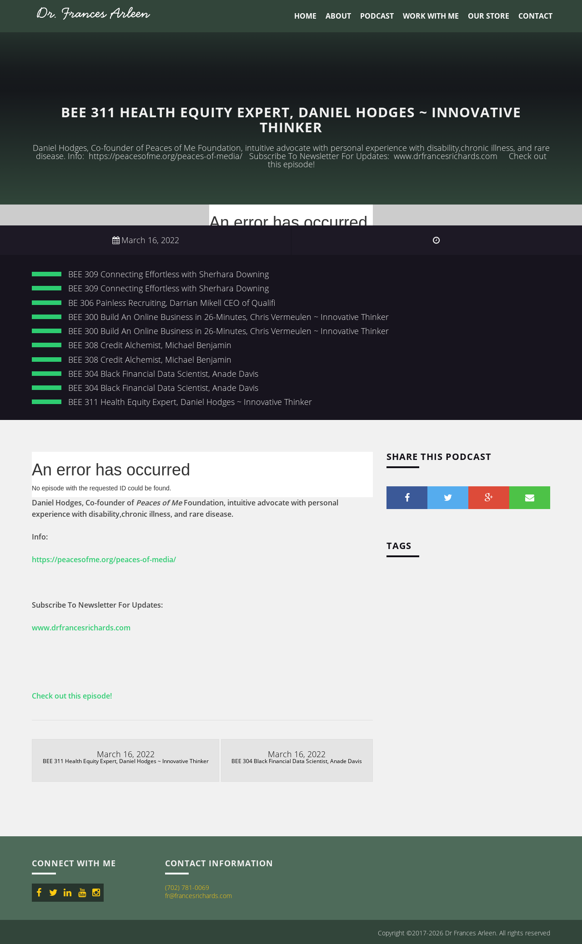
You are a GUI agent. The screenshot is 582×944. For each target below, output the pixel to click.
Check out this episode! (72, 696)
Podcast (377, 16)
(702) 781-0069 (187, 887)
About (338, 16)
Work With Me (431, 16)
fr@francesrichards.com (198, 895)
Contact (535, 16)
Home (305, 16)
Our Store (488, 16)
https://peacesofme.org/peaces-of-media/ (104, 559)
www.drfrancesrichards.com (81, 628)
